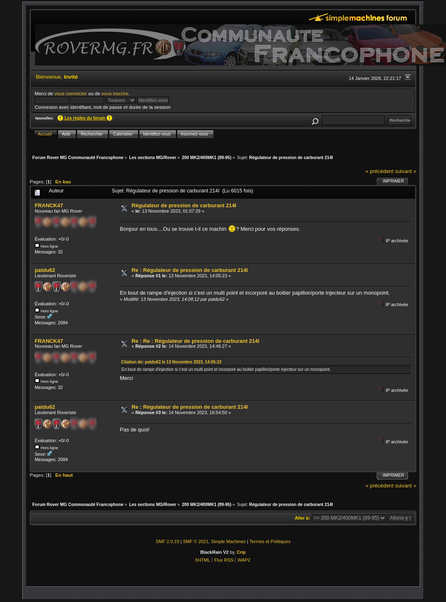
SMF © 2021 (196, 541)
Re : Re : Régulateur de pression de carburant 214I (195, 341)
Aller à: (302, 517)
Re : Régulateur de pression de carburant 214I (189, 270)
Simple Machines (228, 541)
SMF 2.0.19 (167, 541)
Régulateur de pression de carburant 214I (183, 205)
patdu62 (45, 270)
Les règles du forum (85, 118)
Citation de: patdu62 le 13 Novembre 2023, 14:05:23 (171, 362)
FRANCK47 (49, 205)
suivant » (405, 171)
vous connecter (70, 93)
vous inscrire (114, 93)
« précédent (379, 171)
